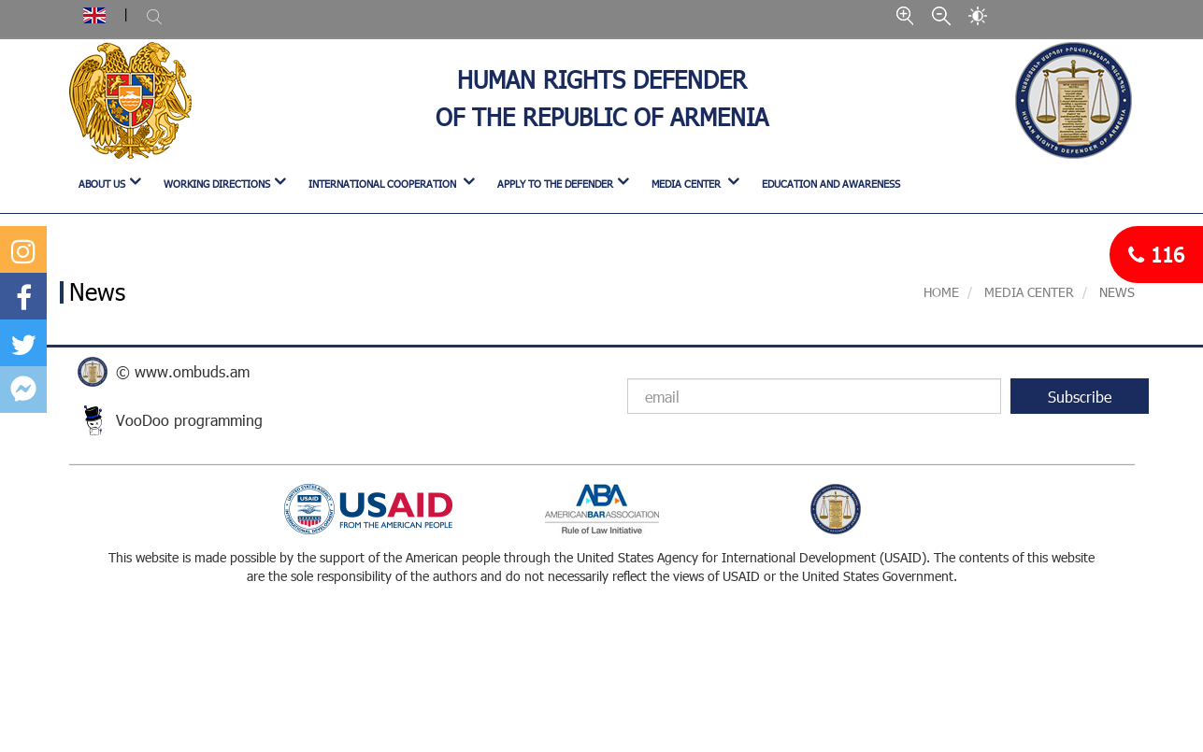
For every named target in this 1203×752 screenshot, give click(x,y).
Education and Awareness (831, 183)
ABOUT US (102, 183)
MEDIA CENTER (687, 183)
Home (941, 292)
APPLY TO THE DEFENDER (555, 183)
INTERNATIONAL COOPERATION (383, 183)
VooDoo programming (189, 420)
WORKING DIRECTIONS (217, 183)
